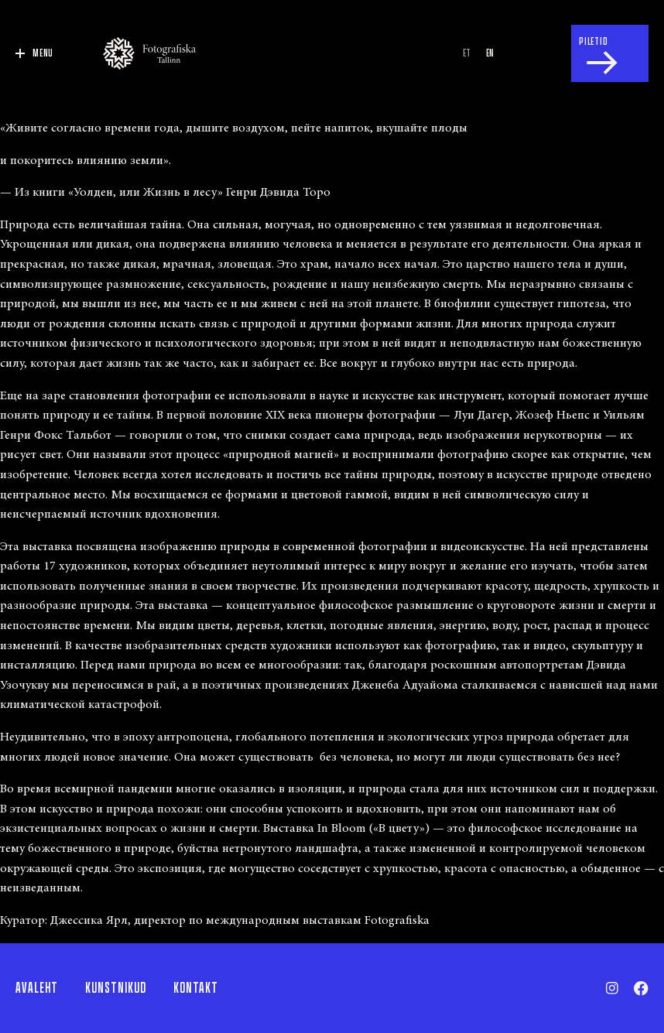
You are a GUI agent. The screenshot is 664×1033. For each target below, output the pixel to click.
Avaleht (36, 988)
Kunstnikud (115, 988)
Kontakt (195, 988)
